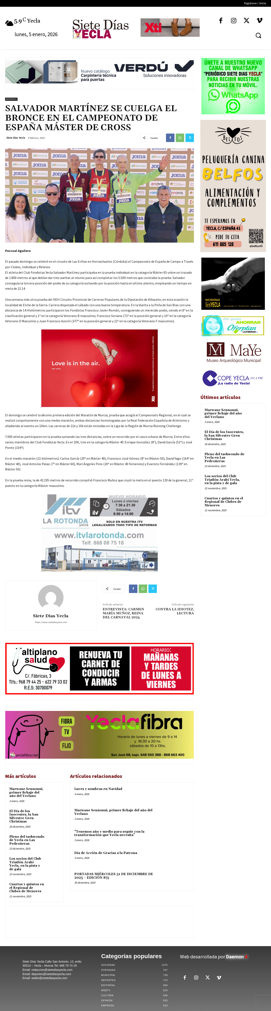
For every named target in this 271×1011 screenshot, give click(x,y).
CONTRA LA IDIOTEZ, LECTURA (175, 611)
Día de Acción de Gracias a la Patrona (105, 853)
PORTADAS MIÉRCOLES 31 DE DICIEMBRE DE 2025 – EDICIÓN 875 (113, 876)
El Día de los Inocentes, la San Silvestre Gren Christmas (23, 816)
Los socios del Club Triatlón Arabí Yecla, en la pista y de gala (25, 864)
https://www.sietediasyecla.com (51, 622)
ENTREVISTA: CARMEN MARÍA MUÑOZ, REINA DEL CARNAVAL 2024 (123, 613)
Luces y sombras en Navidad (98, 789)
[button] (258, 35)
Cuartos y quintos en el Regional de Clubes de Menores (26, 887)
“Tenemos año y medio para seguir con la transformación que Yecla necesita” (109, 833)
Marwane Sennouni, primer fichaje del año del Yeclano (26, 792)
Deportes (11, 99)
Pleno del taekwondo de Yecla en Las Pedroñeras (26, 840)
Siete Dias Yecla (15, 137)
